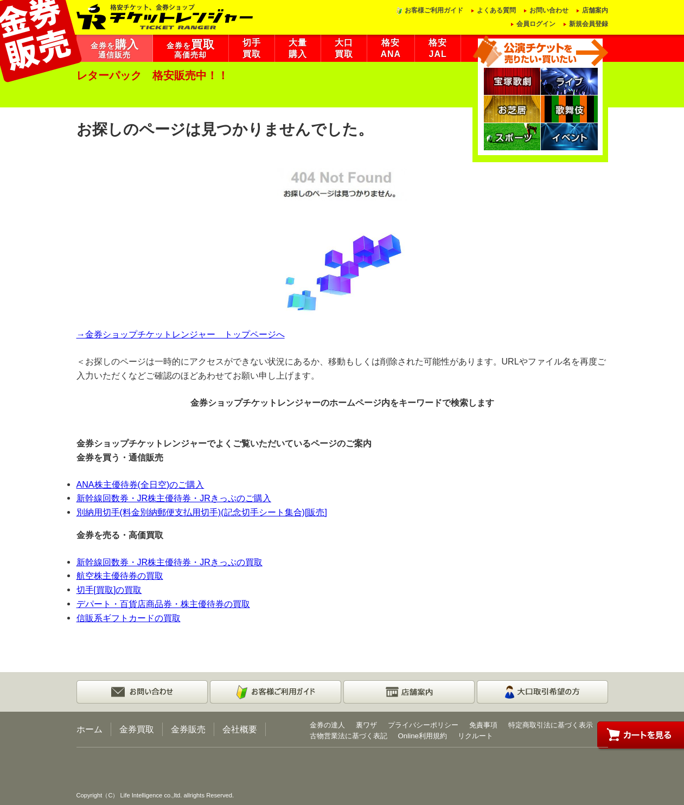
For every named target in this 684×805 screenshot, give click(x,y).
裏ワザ (366, 725)
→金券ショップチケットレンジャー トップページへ (180, 334)
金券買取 (136, 729)
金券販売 (188, 729)
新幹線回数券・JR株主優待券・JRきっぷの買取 (169, 562)
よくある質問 (496, 10)
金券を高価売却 (191, 49)
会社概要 (239, 729)
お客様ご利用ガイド (434, 10)
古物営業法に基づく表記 (348, 736)
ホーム (89, 729)
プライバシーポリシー (423, 725)
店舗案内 (595, 10)
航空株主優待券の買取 (119, 575)
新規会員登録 (588, 24)
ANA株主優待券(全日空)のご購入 (140, 484)
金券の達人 (327, 725)
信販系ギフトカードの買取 (128, 618)
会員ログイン (535, 24)
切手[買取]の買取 (109, 590)
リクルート (475, 736)
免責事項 (483, 725)
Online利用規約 (422, 736)
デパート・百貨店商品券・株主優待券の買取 (163, 604)
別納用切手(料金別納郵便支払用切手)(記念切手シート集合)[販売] (201, 512)
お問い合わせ (548, 10)
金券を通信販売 (115, 49)
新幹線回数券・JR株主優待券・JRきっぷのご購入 (173, 498)
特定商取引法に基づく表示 (550, 725)
